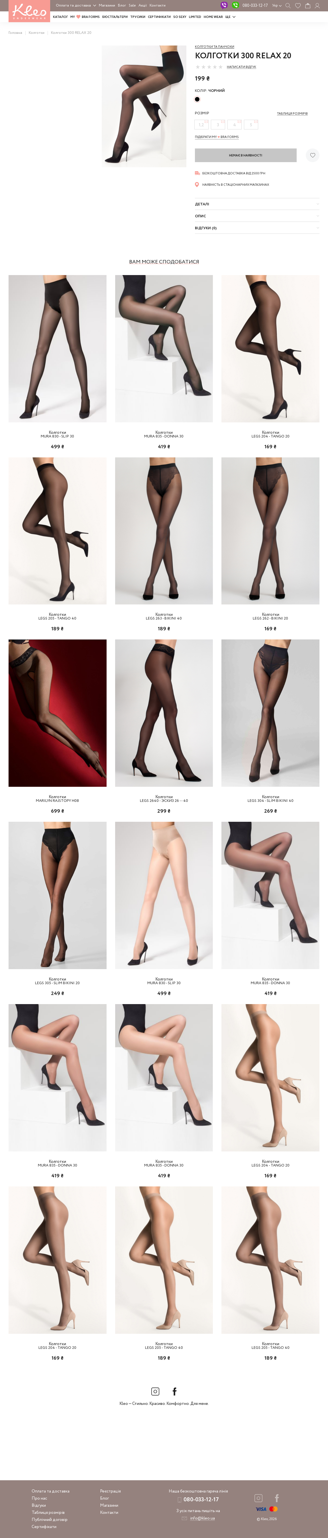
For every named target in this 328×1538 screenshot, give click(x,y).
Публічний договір (50, 1520)
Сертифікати (159, 17)
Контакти (158, 5)
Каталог (60, 17)
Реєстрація (110, 1491)
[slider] (209, 67)
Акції (142, 5)
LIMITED (195, 17)
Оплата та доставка (73, 5)
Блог (122, 5)
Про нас (39, 1498)
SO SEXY (179, 17)
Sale (132, 5)
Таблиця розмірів (48, 1513)
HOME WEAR (213, 17)
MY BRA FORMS (85, 17)
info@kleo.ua (202, 1518)
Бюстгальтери (115, 17)
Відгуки (39, 1505)
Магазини (107, 5)
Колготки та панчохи (214, 47)
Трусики (137, 17)
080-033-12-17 (255, 6)
